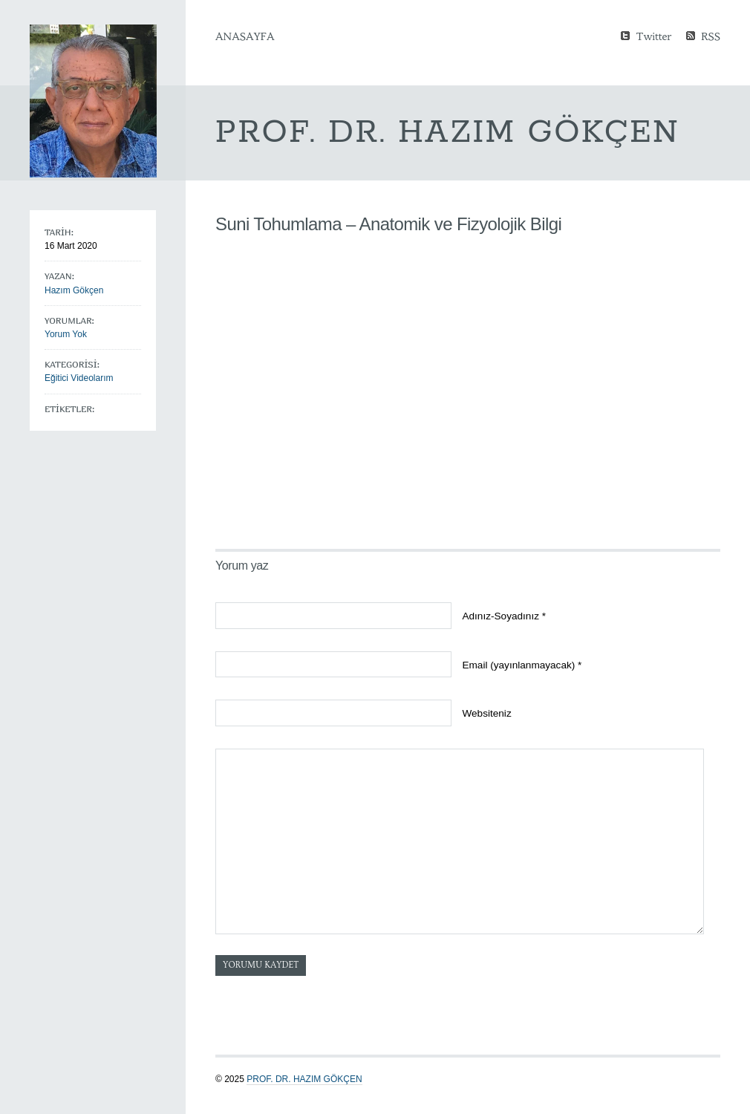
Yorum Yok (66, 334)
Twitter (653, 35)
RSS (710, 35)
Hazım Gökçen (74, 290)
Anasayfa (244, 36)
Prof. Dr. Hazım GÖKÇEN (304, 1079)
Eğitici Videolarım (79, 378)
